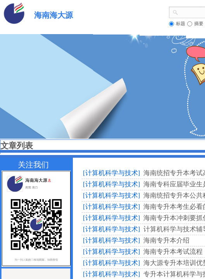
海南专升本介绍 (166, 240)
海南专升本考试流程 (173, 251)
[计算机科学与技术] (111, 173)
